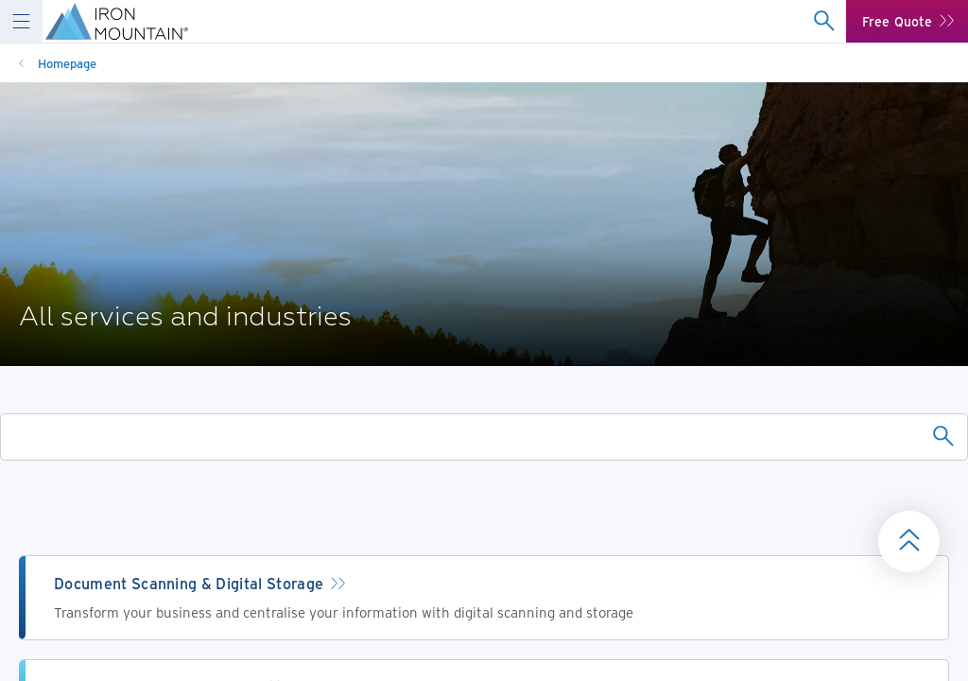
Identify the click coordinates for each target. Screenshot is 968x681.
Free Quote (897, 21)
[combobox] (824, 21)
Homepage (67, 63)
